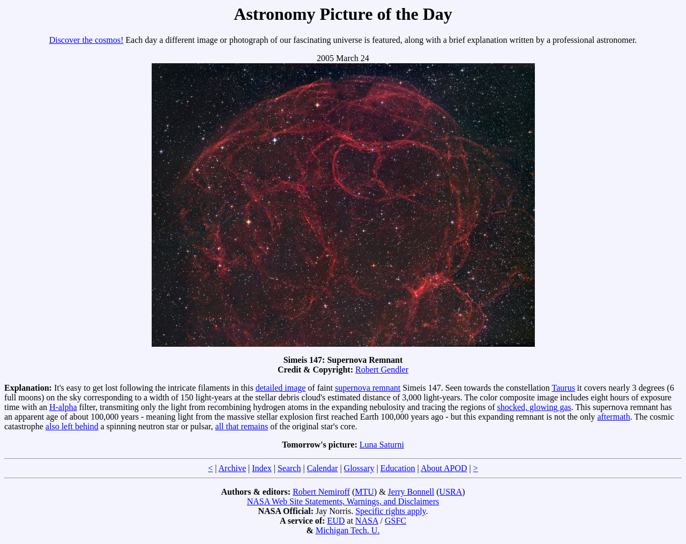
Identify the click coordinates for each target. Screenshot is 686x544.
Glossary (359, 468)
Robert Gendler (381, 369)
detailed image (281, 387)
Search (289, 468)
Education (398, 468)
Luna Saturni (382, 444)
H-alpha (63, 407)
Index (261, 468)
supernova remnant (367, 387)
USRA (451, 491)
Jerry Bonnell (411, 491)
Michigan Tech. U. (347, 530)
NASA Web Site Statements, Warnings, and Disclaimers (343, 501)
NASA (366, 520)
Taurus (563, 387)
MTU (364, 491)
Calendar (322, 468)
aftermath (613, 416)
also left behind (72, 426)
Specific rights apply (390, 511)
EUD (336, 520)
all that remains (241, 426)
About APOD (444, 468)
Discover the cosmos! (86, 39)
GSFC (395, 520)
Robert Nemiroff (321, 491)
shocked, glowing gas (534, 407)
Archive (233, 468)
